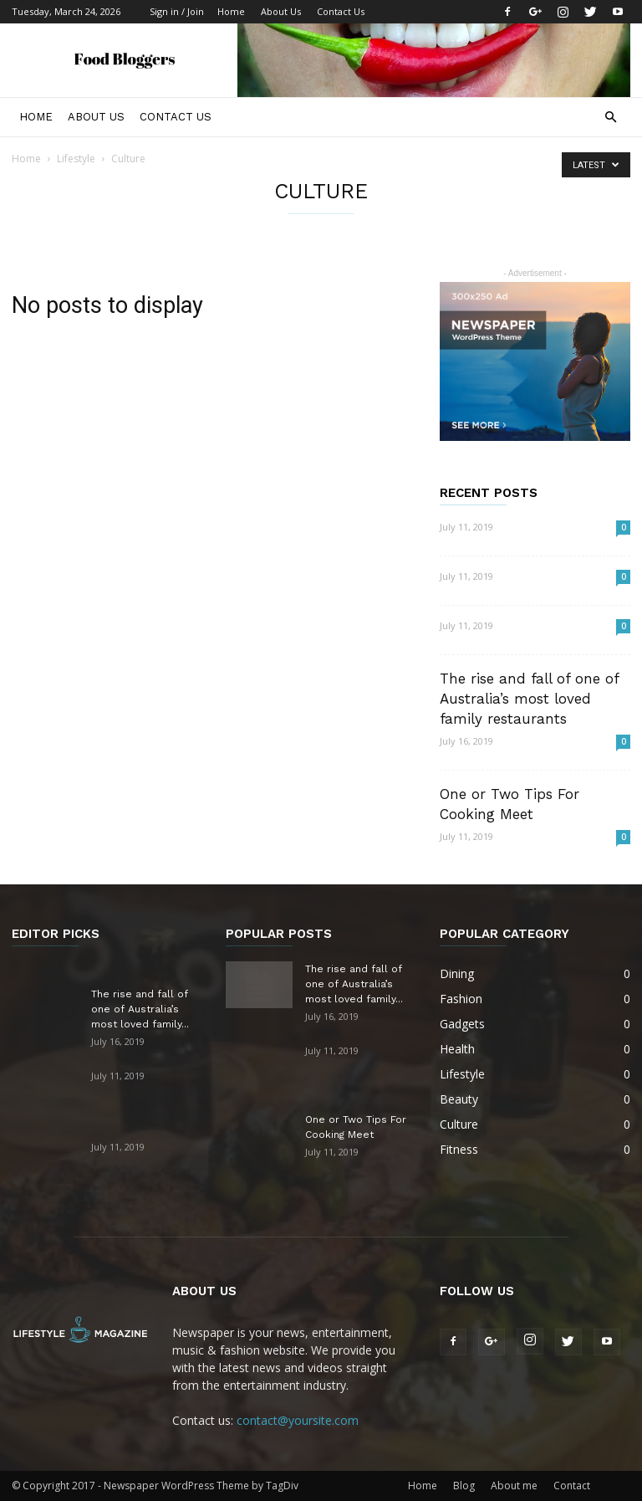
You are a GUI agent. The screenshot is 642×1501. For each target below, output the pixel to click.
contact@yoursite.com (298, 1420)
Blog (464, 1485)
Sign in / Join (177, 11)
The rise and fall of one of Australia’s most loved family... (140, 1009)
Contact (571, 1485)
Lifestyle (76, 158)
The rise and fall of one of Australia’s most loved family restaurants (529, 698)
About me (514, 1485)
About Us (281, 11)
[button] (610, 118)
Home (231, 11)
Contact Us (340, 11)
